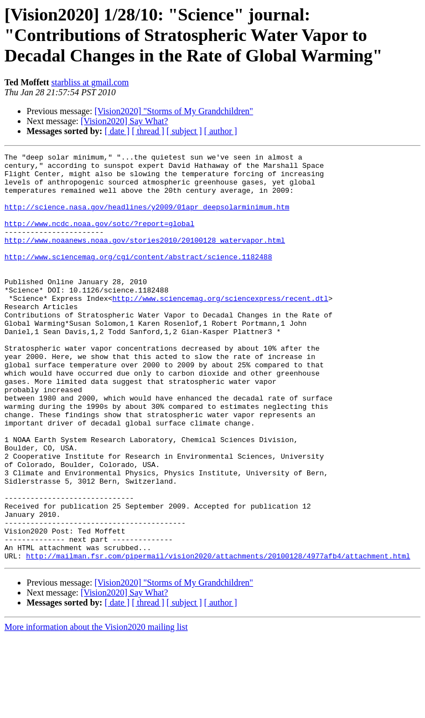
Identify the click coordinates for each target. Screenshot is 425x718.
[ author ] (220, 131)
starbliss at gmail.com (90, 82)
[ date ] (117, 131)
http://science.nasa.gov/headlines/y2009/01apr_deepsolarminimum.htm (146, 218)
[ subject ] (184, 131)
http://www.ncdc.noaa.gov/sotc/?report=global (99, 238)
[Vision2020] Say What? (124, 121)
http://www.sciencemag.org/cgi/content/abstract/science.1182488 (138, 278)
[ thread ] (148, 131)
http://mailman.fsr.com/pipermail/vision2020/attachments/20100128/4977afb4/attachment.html (218, 637)
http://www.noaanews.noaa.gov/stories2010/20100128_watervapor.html (144, 258)
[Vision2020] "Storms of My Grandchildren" (174, 111)
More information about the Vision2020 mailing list (96, 708)
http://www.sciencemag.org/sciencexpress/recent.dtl (220, 328)
